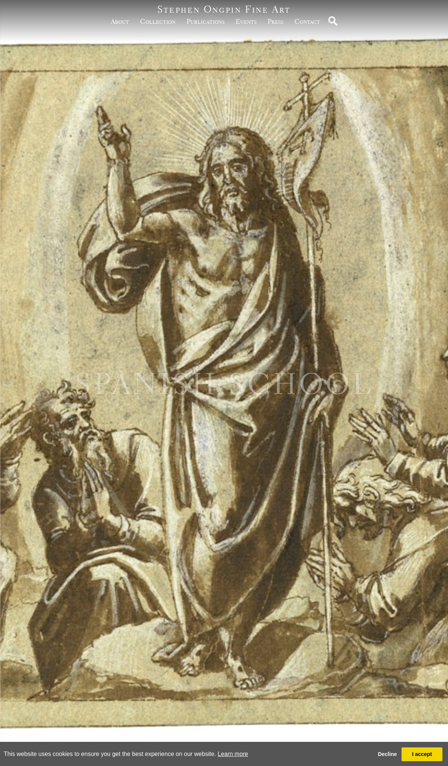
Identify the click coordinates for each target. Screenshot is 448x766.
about (120, 21)
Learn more (232, 754)
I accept (422, 754)
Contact (307, 21)
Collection (157, 21)
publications (206, 21)
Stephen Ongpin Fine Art (224, 9)
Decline (387, 754)
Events (246, 21)
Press (275, 21)
